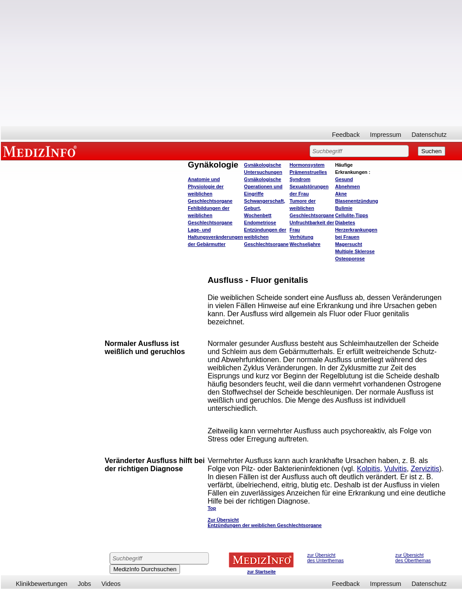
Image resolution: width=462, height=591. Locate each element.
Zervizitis (425, 469)
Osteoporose (350, 258)
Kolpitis (368, 469)
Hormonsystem (307, 165)
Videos (111, 583)
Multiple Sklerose (355, 251)
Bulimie (344, 208)
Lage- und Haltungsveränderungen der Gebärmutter (215, 237)
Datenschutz (429, 134)
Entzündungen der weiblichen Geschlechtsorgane (266, 237)
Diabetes (345, 222)
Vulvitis (395, 469)
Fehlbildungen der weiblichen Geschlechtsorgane (210, 215)
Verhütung (302, 237)
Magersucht (348, 244)
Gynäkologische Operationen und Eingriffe (263, 186)
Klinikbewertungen (41, 583)
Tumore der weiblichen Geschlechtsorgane (312, 208)
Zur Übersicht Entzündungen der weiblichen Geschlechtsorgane (265, 522)
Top (212, 508)
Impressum (385, 134)
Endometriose (260, 222)
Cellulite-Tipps (351, 215)
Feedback (346, 134)
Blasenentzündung (356, 201)
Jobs (84, 583)
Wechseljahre (305, 244)
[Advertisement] (231, 63)
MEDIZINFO (41, 151)
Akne (341, 193)
